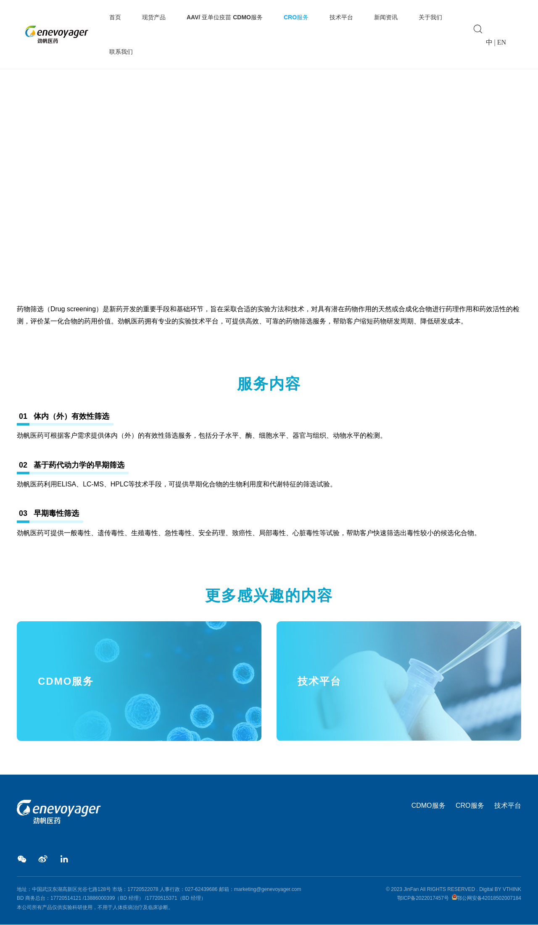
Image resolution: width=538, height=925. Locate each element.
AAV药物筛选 (88, 252)
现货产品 (154, 17)
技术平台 (341, 17)
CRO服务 (296, 17)
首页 (115, 17)
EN (501, 42)
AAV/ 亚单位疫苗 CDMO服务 (225, 17)
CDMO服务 (428, 805)
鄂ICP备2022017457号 (423, 898)
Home (24, 252)
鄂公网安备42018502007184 (489, 898)
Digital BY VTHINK (500, 889)
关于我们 (430, 17)
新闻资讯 (386, 17)
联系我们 (121, 51)
